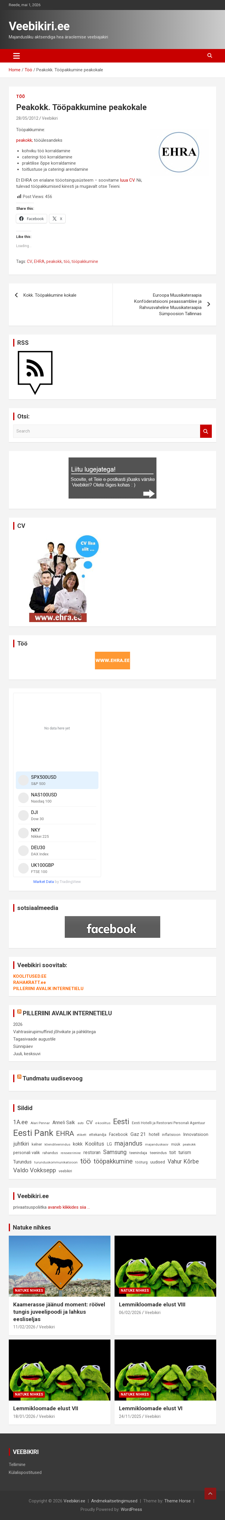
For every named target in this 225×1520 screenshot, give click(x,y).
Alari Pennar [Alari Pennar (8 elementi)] (40, 1123)
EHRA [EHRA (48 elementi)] (65, 1133)
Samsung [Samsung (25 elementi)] (115, 1152)
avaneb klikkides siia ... (69, 1207)
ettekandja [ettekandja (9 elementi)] (97, 1134)
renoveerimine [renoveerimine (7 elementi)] (71, 1153)
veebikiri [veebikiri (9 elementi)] (65, 1171)
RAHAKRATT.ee (29, 982)
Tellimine (17, 1464)
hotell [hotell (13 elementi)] (154, 1134)
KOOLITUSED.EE (30, 976)
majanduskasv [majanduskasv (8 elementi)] (156, 1144)
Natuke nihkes (32, 1227)
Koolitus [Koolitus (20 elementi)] (94, 1144)
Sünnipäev (23, 1046)
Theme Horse (177, 1501)
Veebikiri (50, 118)
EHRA (39, 261)
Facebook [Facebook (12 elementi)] (118, 1134)
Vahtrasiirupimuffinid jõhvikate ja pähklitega (54, 1031)
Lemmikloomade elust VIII (152, 1304)
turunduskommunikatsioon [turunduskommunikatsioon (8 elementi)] (56, 1162)
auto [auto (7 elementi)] (80, 1123)
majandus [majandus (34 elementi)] (128, 1143)
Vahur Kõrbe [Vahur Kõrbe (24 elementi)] (183, 1161)
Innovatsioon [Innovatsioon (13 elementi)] (195, 1134)
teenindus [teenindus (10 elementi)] (158, 1153)
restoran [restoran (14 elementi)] (91, 1152)
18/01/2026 (24, 1416)
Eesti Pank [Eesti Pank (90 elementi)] (33, 1133)
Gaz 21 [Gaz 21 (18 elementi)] (138, 1134)
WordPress (131, 1509)
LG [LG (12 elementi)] (109, 1144)
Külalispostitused (25, 1472)
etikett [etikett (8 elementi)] (81, 1135)
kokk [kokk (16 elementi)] (78, 1144)
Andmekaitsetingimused (114, 1501)
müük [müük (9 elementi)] (175, 1144)
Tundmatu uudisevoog (53, 1078)
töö (67, 261)
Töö (20, 96)
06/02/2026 (130, 1312)
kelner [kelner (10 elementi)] (37, 1144)
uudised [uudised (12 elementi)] (157, 1162)
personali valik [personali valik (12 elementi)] (26, 1152)
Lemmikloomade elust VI (151, 1408)
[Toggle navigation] (16, 56)
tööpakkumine (84, 261)
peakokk (54, 261)
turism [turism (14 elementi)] (184, 1152)
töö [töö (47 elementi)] (85, 1161)
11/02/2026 (24, 1327)
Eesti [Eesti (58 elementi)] (121, 1121)
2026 (18, 1024)
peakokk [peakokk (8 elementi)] (189, 1144)
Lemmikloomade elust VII (45, 1408)
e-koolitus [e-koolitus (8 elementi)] (102, 1123)
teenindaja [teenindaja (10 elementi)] (138, 1153)
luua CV (127, 180)
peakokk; (24, 140)
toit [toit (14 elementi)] (172, 1152)
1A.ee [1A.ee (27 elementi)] (20, 1122)
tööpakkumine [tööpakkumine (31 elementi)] (113, 1161)
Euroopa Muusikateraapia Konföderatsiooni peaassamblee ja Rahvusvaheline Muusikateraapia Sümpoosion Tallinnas (168, 304)
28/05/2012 (27, 118)
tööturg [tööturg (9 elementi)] (141, 1162)
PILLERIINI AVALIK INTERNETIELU (48, 988)
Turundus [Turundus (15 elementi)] (22, 1162)
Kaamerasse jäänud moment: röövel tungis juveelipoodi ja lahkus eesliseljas (59, 1311)
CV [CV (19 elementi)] (89, 1122)
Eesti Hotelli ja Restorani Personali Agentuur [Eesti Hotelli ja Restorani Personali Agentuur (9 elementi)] (168, 1123)
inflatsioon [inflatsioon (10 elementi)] (171, 1134)
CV (29, 261)
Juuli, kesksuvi (26, 1053)
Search (206, 431)
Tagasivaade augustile (34, 1039)
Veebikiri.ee (39, 26)
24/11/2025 (130, 1416)
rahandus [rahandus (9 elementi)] (50, 1153)
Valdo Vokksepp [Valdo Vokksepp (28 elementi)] (34, 1170)
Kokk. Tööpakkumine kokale (49, 295)
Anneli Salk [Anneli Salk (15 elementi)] (63, 1122)
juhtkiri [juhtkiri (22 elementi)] (21, 1144)
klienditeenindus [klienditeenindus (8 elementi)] (57, 1144)
